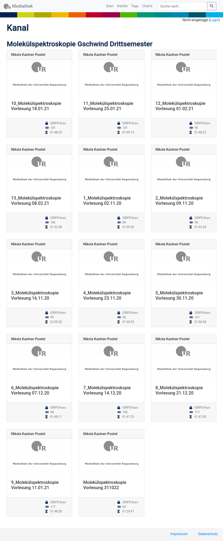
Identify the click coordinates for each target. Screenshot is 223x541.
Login (214, 20)
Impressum (179, 534)
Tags (135, 6)
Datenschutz (208, 534)
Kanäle (122, 6)
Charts (147, 6)
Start (110, 5)
